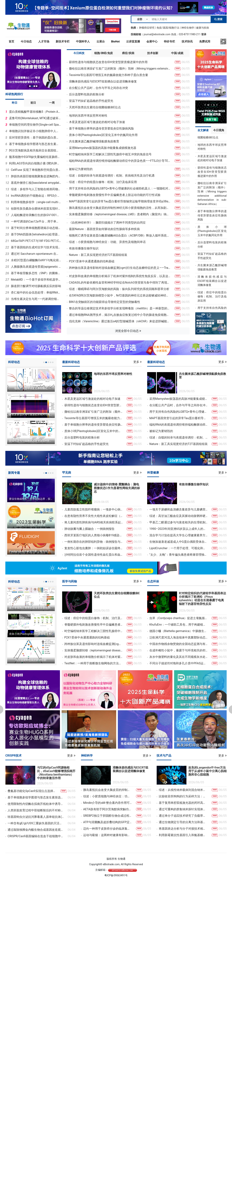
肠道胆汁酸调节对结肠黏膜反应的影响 (36, 286)
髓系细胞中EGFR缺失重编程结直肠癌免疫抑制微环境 (35, 157)
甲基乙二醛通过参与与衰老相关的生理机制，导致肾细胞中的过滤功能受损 (178, 522)
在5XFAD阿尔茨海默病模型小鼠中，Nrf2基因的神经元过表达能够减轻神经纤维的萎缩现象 (120, 295)
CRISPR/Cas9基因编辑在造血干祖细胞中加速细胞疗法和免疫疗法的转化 (36, 836)
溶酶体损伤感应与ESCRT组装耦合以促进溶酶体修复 (103, 81)
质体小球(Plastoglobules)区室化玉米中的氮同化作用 (103, 135)
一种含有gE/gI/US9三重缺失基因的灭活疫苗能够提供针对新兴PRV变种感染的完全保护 (36, 823)
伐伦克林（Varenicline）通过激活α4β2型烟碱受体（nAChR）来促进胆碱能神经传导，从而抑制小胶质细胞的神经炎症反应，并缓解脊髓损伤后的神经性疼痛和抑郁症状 (120, 321)
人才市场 (43, 41)
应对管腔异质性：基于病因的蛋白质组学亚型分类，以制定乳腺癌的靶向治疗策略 (35, 137)
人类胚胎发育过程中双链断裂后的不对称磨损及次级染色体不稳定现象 (36, 810)
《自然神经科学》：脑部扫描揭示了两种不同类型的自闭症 (107, 222)
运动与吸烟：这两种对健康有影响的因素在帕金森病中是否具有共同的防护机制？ (107, 835)
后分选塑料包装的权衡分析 (86, 94)
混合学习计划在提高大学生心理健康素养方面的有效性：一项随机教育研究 (178, 535)
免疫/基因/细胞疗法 (168, 27)
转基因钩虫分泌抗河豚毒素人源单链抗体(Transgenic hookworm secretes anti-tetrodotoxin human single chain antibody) (36, 817)
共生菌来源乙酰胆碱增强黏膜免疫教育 (94, 141)
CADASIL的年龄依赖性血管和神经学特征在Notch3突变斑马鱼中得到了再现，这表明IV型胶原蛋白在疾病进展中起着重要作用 (120, 282)
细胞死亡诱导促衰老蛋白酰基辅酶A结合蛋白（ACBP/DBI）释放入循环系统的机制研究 (120, 235)
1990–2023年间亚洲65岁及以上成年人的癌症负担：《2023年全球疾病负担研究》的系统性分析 (178, 529)
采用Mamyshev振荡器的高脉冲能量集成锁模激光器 (102, 148)
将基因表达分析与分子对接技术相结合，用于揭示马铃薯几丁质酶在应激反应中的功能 (183, 828)
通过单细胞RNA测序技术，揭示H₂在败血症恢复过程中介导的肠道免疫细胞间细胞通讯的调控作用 (120, 315)
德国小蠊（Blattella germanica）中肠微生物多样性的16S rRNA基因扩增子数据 (178, 631)
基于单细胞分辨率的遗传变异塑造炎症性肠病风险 (101, 128)
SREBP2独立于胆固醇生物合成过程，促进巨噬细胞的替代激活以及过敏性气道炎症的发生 (107, 815)
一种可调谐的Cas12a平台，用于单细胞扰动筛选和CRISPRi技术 (36, 221)
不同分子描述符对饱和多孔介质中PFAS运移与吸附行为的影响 (178, 663)
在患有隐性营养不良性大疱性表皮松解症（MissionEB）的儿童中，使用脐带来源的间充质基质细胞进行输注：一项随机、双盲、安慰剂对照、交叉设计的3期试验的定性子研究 (93, 516)
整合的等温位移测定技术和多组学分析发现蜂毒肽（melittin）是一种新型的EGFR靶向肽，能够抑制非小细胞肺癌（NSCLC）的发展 (120, 308)
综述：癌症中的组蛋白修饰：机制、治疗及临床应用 (103, 182)
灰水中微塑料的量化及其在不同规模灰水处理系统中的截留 (178, 657)
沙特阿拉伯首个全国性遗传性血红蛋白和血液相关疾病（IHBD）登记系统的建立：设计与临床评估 (93, 554)
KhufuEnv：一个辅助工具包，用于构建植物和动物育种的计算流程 (178, 624)
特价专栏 (169, 41)
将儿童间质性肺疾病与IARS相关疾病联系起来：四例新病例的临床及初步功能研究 (93, 522)
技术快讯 (187, 41)
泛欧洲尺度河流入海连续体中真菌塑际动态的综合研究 (178, 637)
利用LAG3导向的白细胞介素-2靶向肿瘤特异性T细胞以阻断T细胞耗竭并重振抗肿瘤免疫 (35, 163)
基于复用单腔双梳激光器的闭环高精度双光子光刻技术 (183, 803)
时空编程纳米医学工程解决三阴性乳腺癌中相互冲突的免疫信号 (110, 154)
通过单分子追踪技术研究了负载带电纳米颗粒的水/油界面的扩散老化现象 (183, 815)
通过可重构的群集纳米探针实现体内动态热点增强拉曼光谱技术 (183, 809)
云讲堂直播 (133, 41)
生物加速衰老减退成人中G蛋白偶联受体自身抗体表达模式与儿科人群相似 (178, 541)
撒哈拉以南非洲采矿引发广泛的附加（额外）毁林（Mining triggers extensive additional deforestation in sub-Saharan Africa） (120, 68)
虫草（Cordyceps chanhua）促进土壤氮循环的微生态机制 (178, 618)
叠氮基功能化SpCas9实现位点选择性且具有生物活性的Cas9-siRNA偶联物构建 (32, 791)
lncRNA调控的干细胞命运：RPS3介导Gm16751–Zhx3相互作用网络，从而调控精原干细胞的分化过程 (36, 195)
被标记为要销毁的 (81, 169)
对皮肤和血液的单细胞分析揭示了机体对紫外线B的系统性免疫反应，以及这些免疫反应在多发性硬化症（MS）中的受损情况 (120, 276)
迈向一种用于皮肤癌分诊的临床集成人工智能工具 (107, 828)
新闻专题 (14, 472)
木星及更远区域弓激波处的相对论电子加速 (97, 122)
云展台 (100, 41)
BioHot (115, 41)
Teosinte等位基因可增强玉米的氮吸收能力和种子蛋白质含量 (108, 75)
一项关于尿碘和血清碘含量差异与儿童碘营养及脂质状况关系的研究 (178, 509)
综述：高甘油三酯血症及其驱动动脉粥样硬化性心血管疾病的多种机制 (178, 516)
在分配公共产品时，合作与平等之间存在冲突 (98, 88)
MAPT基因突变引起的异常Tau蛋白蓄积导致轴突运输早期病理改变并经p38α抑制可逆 (120, 201)
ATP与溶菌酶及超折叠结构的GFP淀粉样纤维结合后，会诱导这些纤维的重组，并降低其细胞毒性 (107, 822)
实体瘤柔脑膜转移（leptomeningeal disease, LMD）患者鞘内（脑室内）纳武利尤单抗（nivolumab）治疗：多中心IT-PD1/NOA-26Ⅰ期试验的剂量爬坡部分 (120, 214)
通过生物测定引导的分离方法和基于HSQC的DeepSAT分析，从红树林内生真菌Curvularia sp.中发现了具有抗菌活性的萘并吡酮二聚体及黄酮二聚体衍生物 (183, 822)
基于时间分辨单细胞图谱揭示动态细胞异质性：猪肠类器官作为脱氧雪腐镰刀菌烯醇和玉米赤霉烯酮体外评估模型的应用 (36, 228)
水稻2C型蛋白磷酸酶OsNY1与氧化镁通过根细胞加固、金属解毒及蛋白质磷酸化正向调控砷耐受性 (36, 260)
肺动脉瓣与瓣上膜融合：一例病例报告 (89, 529)
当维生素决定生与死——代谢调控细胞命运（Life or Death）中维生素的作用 (36, 299)
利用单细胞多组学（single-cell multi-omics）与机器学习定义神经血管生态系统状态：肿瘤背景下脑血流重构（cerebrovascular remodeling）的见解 (36, 202)
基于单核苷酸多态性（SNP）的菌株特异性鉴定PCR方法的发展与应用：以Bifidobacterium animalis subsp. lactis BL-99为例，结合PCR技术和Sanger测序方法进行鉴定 (36, 273)
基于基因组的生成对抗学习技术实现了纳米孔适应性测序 (36, 247)
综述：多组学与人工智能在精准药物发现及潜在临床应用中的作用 (36, 189)
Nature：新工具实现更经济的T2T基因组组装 (98, 255)
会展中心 (151, 41)
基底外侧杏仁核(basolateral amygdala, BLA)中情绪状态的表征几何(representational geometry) (36, 182)
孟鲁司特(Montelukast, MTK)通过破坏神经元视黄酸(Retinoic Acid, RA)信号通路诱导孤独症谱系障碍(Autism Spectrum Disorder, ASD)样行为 (35, 118)
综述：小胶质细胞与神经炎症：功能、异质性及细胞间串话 (107, 242)
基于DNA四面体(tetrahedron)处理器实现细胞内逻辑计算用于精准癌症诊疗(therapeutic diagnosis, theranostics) (36, 234)
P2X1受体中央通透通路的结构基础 (91, 261)
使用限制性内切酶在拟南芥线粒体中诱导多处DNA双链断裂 (36, 804)
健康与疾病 (202, 27)
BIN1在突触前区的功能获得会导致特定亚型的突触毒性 (104, 302)
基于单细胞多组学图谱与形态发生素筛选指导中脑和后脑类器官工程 (35, 144)
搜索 (218, 19)
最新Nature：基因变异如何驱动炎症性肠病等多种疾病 (104, 229)
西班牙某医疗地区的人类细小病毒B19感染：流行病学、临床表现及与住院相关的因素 (93, 535)
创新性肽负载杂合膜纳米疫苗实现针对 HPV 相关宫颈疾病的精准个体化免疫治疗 (36, 208)
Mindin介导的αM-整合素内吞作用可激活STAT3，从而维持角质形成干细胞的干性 (107, 803)
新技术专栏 (63, 41)
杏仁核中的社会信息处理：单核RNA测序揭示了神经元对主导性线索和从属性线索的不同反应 (36, 292)
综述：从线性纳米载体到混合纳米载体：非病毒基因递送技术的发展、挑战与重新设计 (183, 790)
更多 (137, 362)
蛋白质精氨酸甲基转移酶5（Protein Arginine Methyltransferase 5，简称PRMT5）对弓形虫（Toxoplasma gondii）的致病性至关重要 (35, 111)
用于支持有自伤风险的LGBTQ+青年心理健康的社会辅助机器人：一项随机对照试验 (120, 188)
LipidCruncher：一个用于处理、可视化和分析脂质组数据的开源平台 (178, 548)
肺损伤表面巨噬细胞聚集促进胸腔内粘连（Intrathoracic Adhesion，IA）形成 (36, 176)
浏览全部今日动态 (128, 331)
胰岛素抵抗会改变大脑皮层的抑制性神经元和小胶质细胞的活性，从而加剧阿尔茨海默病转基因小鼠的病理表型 (120, 208)
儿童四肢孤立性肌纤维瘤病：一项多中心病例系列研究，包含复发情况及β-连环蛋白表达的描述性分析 (93, 509)
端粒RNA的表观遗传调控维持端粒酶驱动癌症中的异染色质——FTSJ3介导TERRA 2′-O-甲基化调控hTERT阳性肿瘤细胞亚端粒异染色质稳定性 (120, 161)
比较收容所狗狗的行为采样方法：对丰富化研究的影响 (183, 796)
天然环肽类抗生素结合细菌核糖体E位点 (95, 107)
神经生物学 (187, 27)
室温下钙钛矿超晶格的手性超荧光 (91, 101)
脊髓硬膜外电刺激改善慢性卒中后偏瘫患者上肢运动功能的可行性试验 (114, 195)
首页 (11, 41)
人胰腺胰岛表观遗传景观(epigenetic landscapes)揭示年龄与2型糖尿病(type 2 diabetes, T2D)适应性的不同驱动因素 (36, 266)
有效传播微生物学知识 (83, 248)
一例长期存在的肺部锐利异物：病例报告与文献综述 (93, 541)
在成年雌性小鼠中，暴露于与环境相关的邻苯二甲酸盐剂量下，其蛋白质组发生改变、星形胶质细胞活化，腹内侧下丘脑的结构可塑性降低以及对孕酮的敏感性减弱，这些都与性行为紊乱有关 (178, 650)
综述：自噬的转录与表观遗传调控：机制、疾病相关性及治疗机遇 (112, 175)
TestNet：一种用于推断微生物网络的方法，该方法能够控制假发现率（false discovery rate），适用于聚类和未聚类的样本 (93, 663)
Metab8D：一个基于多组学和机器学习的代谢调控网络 (36, 279)
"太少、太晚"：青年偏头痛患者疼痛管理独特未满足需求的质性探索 (178, 554)
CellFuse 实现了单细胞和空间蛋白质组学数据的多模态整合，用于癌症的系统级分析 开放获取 (36, 170)
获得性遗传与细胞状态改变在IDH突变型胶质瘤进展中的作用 (108, 62)
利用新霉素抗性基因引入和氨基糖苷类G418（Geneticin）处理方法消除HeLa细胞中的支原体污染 (183, 835)
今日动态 (26, 41)
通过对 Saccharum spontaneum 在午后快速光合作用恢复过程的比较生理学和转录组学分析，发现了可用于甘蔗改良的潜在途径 (36, 254)
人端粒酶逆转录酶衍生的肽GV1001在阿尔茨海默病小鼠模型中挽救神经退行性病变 (36, 215)
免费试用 (204, 41)
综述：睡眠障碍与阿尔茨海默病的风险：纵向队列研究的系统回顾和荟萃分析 (119, 289)
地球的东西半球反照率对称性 (88, 115)
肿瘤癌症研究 (147, 27)
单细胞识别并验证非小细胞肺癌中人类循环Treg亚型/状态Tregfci (35, 131)
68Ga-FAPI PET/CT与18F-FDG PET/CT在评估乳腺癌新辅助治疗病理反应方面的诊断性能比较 (36, 241)
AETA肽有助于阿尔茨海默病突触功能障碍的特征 (107, 809)
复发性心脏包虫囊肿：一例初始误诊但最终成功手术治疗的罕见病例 (93, 548)
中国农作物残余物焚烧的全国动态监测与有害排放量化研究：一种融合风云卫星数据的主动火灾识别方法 (178, 644)
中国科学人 (83, 41)
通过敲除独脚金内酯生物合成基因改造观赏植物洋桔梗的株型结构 (36, 829)
